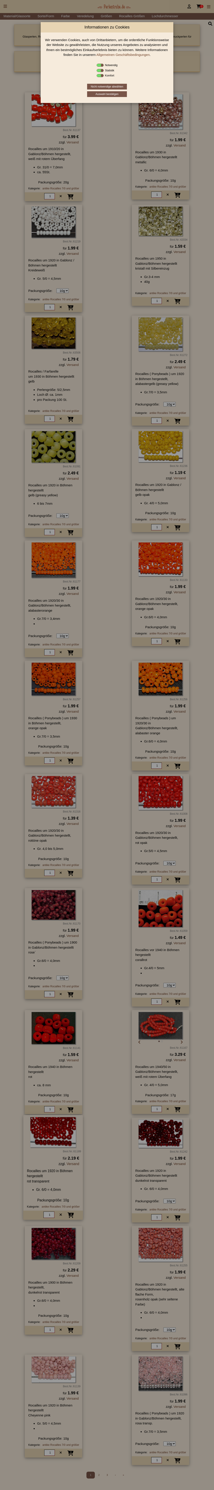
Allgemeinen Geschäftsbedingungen (123, 55)
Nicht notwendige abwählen (107, 86)
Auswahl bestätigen (107, 94)
